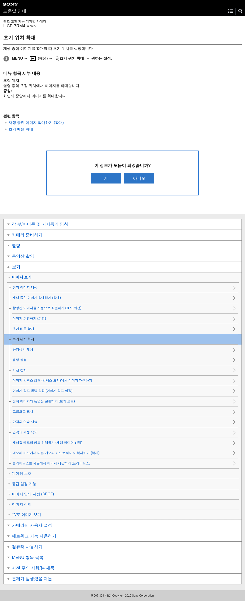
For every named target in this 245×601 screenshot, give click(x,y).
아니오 (139, 178)
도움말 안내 (14, 11)
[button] (240, 11)
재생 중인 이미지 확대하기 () (36, 123)
